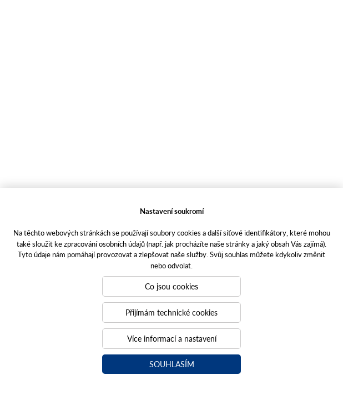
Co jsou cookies (171, 286)
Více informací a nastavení (171, 338)
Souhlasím (171, 363)
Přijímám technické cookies (171, 312)
